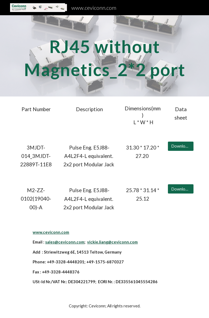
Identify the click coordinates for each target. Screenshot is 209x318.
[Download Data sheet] (180, 146)
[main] (104, 55)
